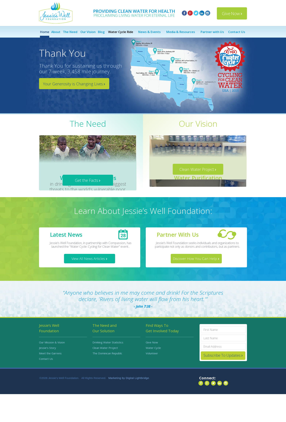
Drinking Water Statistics (107, 370)
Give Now (231, 13)
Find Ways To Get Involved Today (162, 356)
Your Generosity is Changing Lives (73, 83)
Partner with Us (212, 32)
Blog (101, 32)
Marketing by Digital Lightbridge (128, 405)
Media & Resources (180, 32)
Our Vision (88, 32)
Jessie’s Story (47, 376)
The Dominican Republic (107, 381)
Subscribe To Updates (222, 383)
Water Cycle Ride (120, 32)
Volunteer (152, 381)
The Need (70, 32)
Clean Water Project (196, 207)
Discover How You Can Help (195, 286)
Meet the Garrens (50, 381)
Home (44, 32)
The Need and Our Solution (104, 356)
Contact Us (236, 32)
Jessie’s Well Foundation (49, 356)
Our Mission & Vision (52, 370)
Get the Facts (86, 207)
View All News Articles (88, 286)
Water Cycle (153, 376)
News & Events (149, 32)
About (55, 32)
